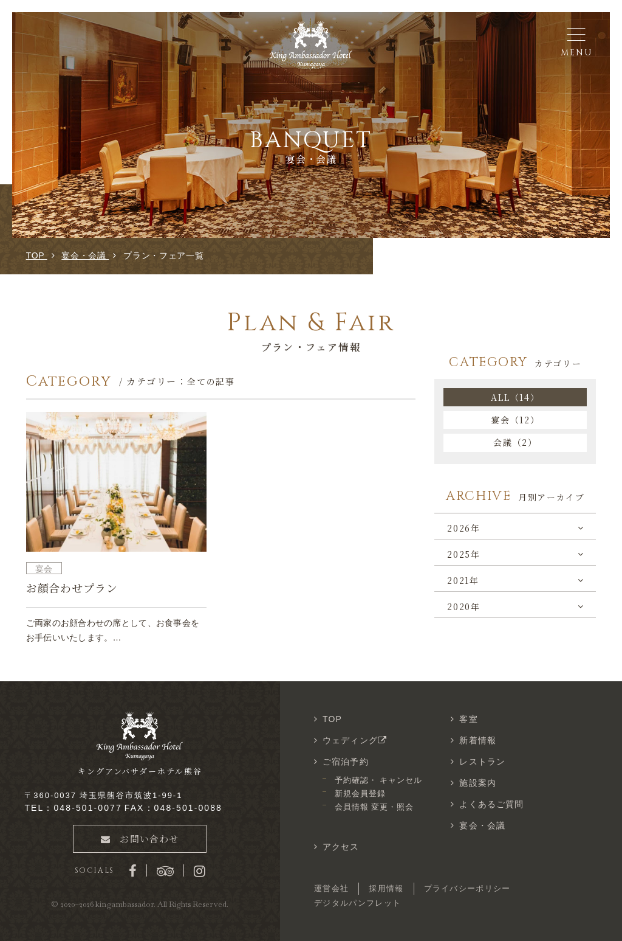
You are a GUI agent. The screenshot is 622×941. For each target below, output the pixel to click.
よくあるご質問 (491, 804)
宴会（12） (515, 420)
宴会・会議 (482, 825)
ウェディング (356, 740)
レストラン (482, 761)
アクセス (341, 847)
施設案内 (477, 783)
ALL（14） (515, 397)
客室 (468, 719)
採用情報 (386, 888)
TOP (332, 719)
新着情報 (477, 740)
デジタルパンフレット (357, 903)
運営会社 (331, 888)
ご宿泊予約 (346, 761)
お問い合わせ (140, 838)
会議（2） (515, 442)
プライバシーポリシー (467, 888)
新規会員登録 (360, 793)
